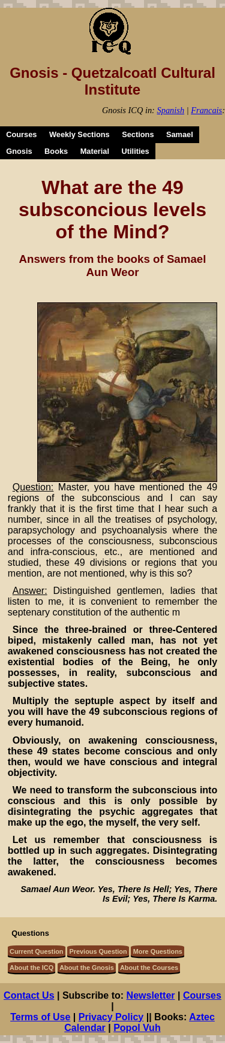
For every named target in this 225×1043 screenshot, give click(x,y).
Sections (138, 134)
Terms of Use (40, 1017)
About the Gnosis (86, 967)
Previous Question (98, 951)
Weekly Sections (79, 134)
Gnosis (19, 151)
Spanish (171, 110)
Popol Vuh (137, 1028)
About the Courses (149, 967)
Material (94, 151)
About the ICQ (31, 967)
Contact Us (29, 995)
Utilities (135, 151)
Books (56, 151)
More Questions (157, 951)
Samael (179, 134)
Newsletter (151, 995)
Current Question (36, 951)
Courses (21, 134)
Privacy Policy (111, 1017)
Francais (206, 110)
